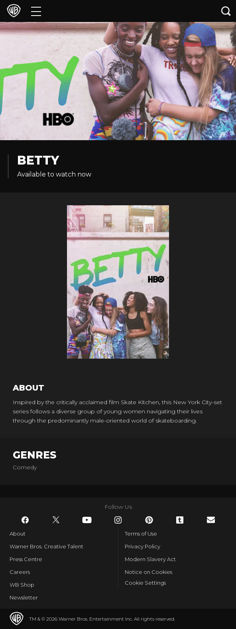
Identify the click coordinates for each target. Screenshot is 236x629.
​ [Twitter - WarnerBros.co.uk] (56, 520)
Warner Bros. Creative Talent (46, 546)
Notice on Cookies (148, 572)
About (18, 533)
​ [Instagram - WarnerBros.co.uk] (118, 520)
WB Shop (22, 584)
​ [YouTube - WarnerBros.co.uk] (87, 520)
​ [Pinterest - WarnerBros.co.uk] (149, 520)
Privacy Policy (142, 546)
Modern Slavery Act (150, 559)
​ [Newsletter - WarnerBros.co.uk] (211, 520)
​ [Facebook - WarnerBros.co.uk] (25, 520)
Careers (20, 572)
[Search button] (226, 11)
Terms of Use (141, 533)
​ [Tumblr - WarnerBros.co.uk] (180, 520)
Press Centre (26, 559)
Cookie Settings (145, 582)
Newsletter (24, 597)
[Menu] (36, 11)
